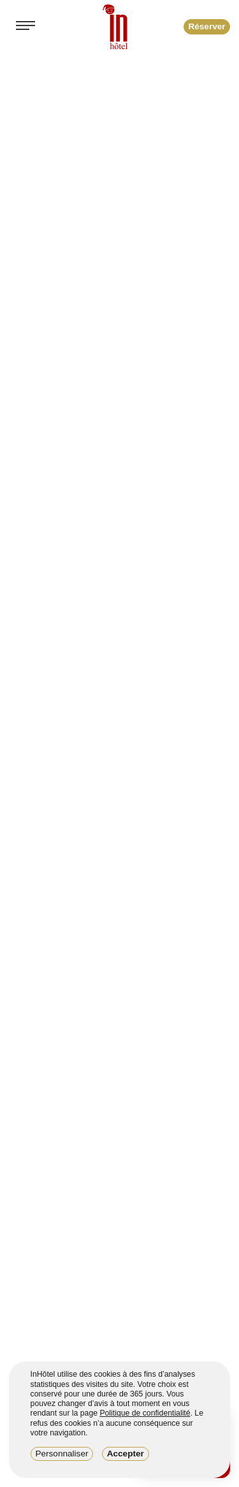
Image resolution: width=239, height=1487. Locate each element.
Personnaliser (61, 1453)
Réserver (206, 26)
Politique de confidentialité (144, 1413)
